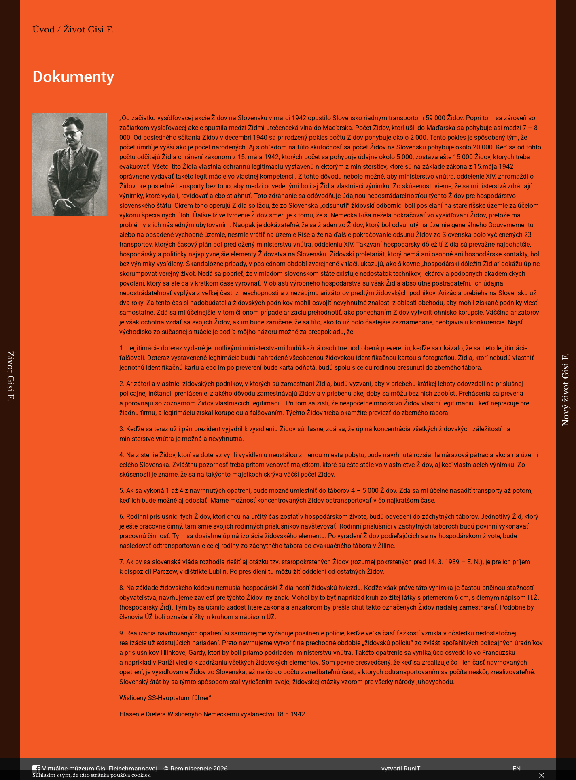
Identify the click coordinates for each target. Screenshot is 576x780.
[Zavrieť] (541, 775)
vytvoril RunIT (401, 769)
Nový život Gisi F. (565, 390)
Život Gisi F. (10, 376)
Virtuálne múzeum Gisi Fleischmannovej (94, 769)
